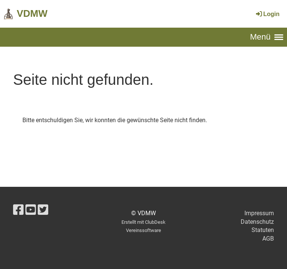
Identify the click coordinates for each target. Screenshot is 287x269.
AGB (268, 238)
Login (267, 14)
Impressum (259, 213)
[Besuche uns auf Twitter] (43, 210)
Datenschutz (257, 221)
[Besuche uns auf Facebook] (18, 210)
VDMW (32, 13)
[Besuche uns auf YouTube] (30, 210)
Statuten (262, 230)
